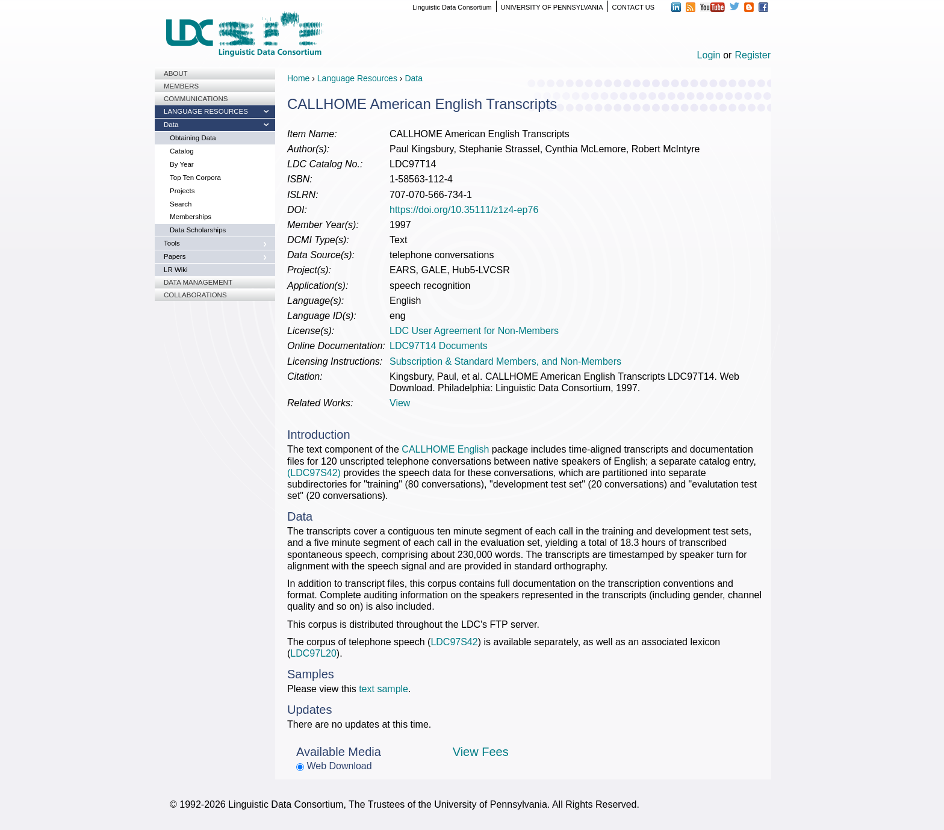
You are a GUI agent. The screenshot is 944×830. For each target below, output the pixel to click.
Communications (196, 98)
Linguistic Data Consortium (451, 7)
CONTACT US (633, 7)
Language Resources (206, 111)
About (176, 73)
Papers (174, 256)
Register (752, 55)
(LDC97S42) (314, 473)
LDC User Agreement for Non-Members (474, 331)
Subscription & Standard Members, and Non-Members (505, 361)
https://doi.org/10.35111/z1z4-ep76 (464, 210)
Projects (182, 190)
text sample (383, 689)
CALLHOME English (445, 449)
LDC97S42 (453, 642)
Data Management (198, 282)
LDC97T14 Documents (439, 346)
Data (171, 124)
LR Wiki (176, 269)
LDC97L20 (313, 653)
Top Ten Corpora (195, 177)
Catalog (182, 151)
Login (709, 55)
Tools (172, 243)
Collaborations (195, 295)
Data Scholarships (198, 230)
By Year (182, 164)
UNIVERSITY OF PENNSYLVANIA (552, 7)
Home (298, 78)
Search (180, 204)
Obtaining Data (193, 137)
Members (181, 86)
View (400, 403)
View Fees (481, 751)
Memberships (190, 216)
